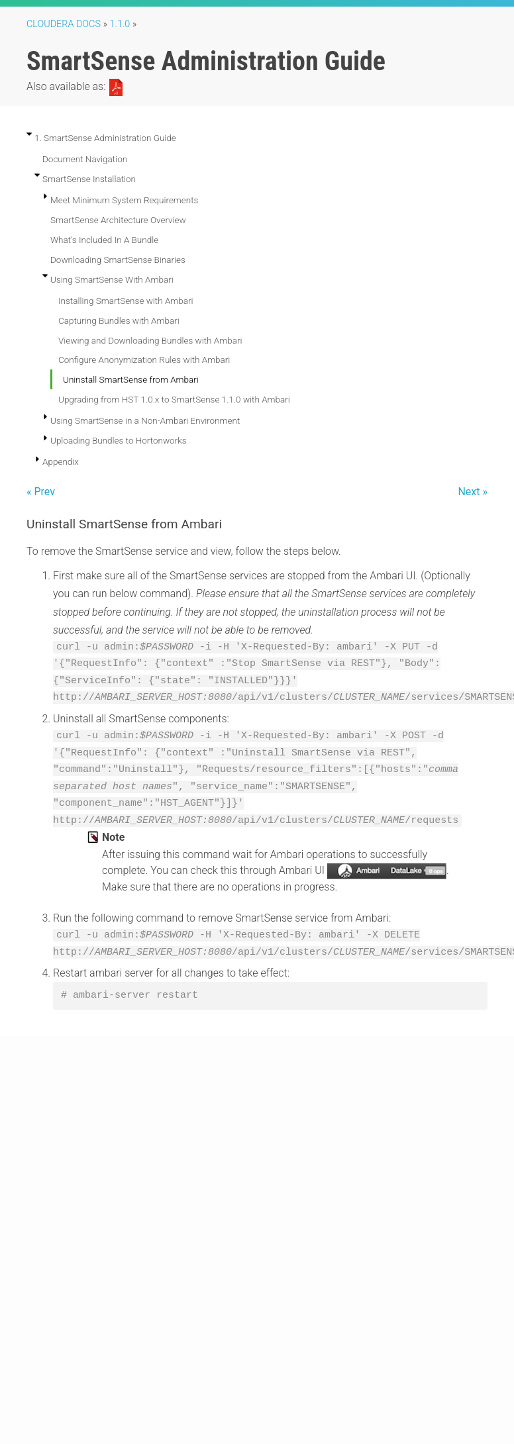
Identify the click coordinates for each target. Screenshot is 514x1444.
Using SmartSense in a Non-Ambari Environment (145, 420)
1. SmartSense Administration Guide (105, 137)
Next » (473, 491)
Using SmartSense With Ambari (112, 279)
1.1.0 (120, 24)
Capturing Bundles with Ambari (119, 320)
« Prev (40, 491)
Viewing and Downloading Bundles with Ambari (150, 340)
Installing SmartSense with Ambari (125, 300)
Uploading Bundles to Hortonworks (118, 440)
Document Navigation (84, 159)
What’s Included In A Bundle (104, 239)
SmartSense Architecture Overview (118, 220)
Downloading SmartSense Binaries (117, 259)
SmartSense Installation (89, 178)
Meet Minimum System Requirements (124, 200)
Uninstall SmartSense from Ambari (131, 379)
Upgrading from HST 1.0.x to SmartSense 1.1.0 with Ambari (174, 399)
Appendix (60, 461)
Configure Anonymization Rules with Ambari (144, 359)
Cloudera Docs (63, 24)
